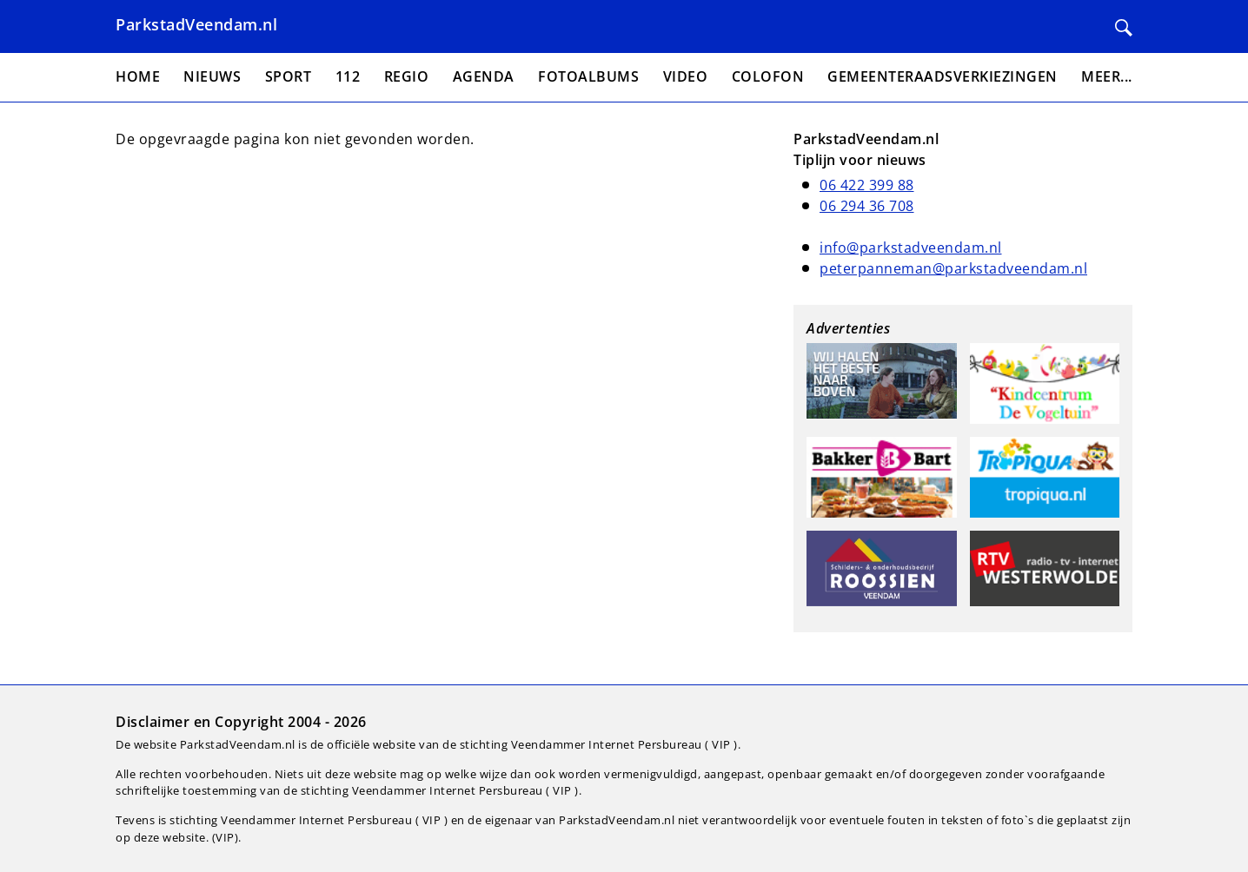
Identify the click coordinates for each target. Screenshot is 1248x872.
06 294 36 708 (867, 205)
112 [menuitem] (348, 76)
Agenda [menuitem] (483, 76)
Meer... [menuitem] (1106, 76)
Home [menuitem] (138, 76)
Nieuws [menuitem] (212, 76)
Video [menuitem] (685, 76)
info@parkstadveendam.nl (911, 247)
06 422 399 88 (867, 185)
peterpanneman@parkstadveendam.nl (953, 268)
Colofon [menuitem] (768, 76)
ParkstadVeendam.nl (196, 24)
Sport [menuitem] (288, 76)
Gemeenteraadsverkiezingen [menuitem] (942, 76)
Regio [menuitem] (406, 76)
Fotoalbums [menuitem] (588, 76)
